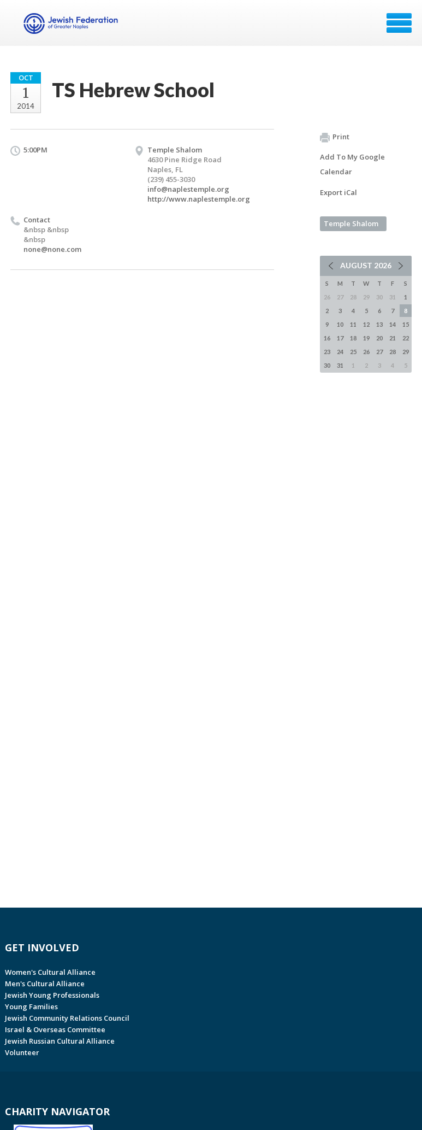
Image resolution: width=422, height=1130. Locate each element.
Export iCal (338, 192)
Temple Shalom (351, 223)
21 (392, 338)
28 (392, 351)
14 (392, 324)
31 (340, 365)
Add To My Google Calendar (352, 164)
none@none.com (52, 249)
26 (366, 351)
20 (379, 338)
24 (340, 351)
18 (353, 338)
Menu (399, 23)
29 (405, 351)
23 (327, 351)
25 (353, 351)
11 (353, 324)
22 (405, 338)
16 (327, 338)
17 (340, 338)
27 (379, 351)
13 (379, 324)
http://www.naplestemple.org (198, 199)
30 (327, 365)
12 (366, 324)
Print (334, 137)
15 (405, 324)
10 (340, 324)
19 (366, 338)
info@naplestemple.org (188, 189)
